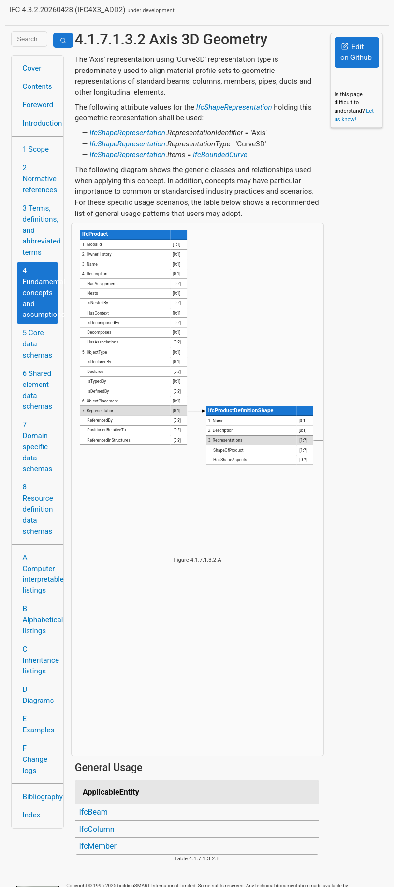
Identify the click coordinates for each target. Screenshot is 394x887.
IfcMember (97, 846)
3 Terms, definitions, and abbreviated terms (40, 230)
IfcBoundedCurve (220, 154)
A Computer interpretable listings (40, 574)
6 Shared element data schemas (38, 390)
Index (32, 815)
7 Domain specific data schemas (38, 446)
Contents (37, 86)
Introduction (40, 123)
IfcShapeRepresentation (234, 107)
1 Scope (36, 149)
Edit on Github (356, 52)
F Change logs (35, 759)
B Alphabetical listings (40, 619)
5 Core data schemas (38, 344)
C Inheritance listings (40, 660)
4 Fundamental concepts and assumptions (40, 292)
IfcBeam (93, 811)
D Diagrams (38, 695)
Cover (32, 68)
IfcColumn (96, 829)
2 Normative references (40, 178)
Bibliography (40, 796)
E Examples (39, 724)
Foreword (38, 104)
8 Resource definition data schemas (38, 509)
